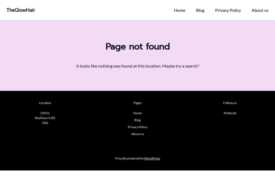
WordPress (152, 158)
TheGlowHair (20, 10)
